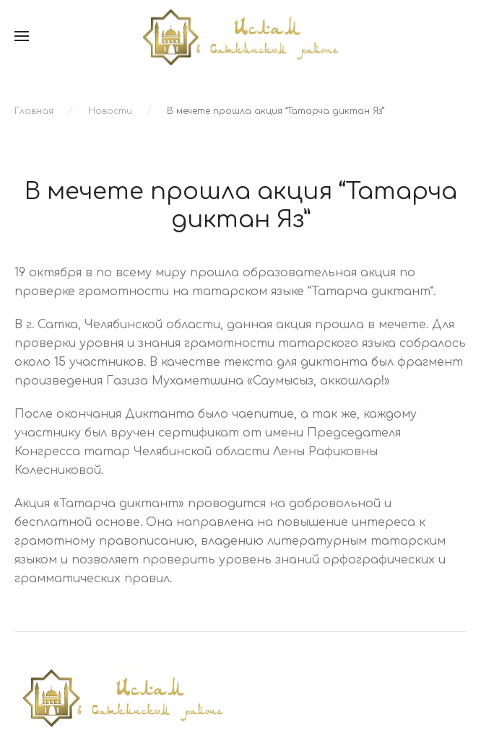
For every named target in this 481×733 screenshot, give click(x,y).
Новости (110, 111)
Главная (33, 111)
